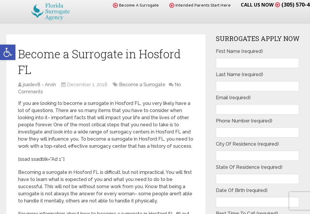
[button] (7, 52)
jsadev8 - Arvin (39, 84)
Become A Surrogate (136, 5)
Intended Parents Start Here (200, 5)
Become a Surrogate (142, 84)
